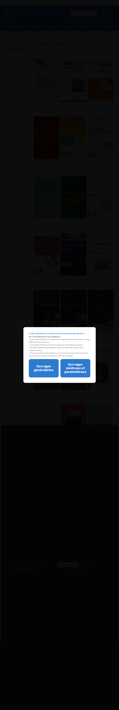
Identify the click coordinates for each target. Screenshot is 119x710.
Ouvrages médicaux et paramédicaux (75, 368)
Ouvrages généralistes (43, 368)
